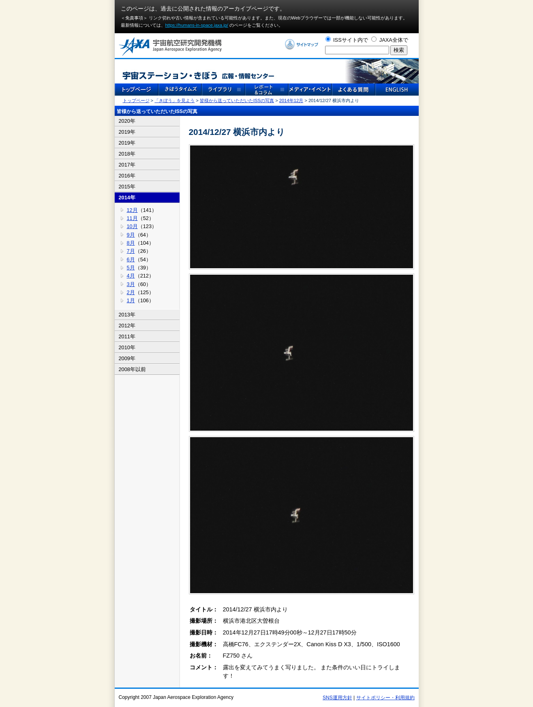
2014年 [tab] (127, 197)
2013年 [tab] (127, 315)
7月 (131, 251)
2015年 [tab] (127, 187)
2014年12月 (291, 100)
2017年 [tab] (127, 165)
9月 (131, 235)
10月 (132, 226)
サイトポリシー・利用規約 (385, 698)
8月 (131, 243)
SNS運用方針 (337, 698)
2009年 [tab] (127, 358)
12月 (132, 210)
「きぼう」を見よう (174, 100)
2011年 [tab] (127, 336)
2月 (131, 292)
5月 (131, 268)
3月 (131, 284)
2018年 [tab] (127, 154)
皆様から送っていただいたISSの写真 (237, 100)
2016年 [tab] (127, 176)
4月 (131, 276)
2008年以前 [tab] (132, 369)
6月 (131, 259)
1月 (131, 300)
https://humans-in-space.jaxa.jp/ (196, 25)
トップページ (136, 100)
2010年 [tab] (127, 347)
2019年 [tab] (127, 132)
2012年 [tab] (127, 326)
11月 (132, 218)
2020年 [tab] (127, 121)
